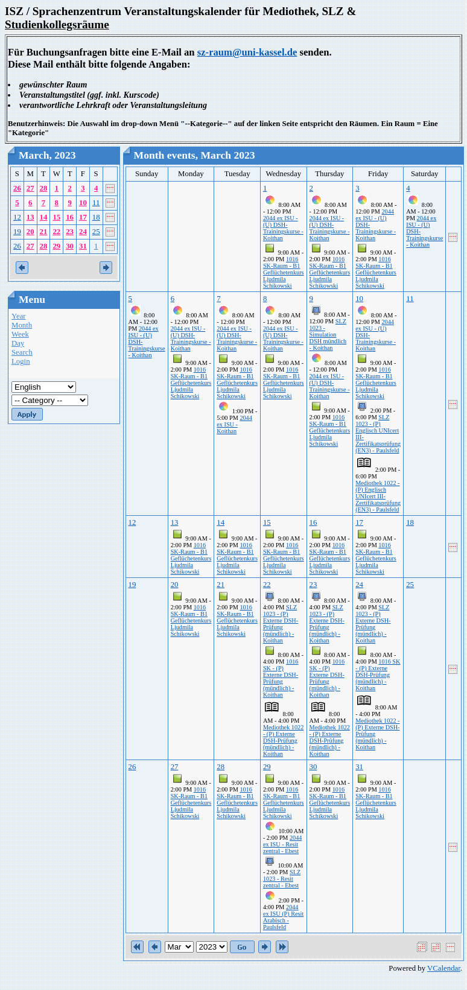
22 (56, 231)
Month (21, 325)
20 (30, 231)
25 (96, 231)
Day (17, 343)
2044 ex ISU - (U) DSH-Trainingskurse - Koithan (283, 228)
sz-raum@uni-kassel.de (247, 52)
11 (96, 202)
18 (96, 217)
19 (17, 231)
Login (20, 361)
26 (17, 188)
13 (30, 217)
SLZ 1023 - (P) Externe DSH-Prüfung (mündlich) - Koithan (280, 624)
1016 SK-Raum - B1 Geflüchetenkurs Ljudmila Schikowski (283, 272)
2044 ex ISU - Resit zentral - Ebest (282, 844)
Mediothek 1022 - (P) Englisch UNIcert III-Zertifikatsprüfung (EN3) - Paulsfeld (378, 496)
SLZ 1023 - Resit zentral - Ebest (281, 879)
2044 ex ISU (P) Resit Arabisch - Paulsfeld (283, 917)
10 (83, 202)
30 (70, 246)
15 (56, 217)
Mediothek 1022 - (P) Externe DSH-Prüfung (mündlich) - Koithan (283, 740)
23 (70, 231)
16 (70, 217)
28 (44, 188)
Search (22, 352)
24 (83, 231)
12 (17, 217)
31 (83, 246)
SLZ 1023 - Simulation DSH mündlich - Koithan (328, 334)
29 (56, 246)
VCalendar (443, 968)
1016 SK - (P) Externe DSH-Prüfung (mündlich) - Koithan (281, 678)
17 (83, 217)
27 (30, 188)
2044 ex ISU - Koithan (234, 424)
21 (44, 231)
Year (18, 316)
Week (20, 334)
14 (44, 217)
